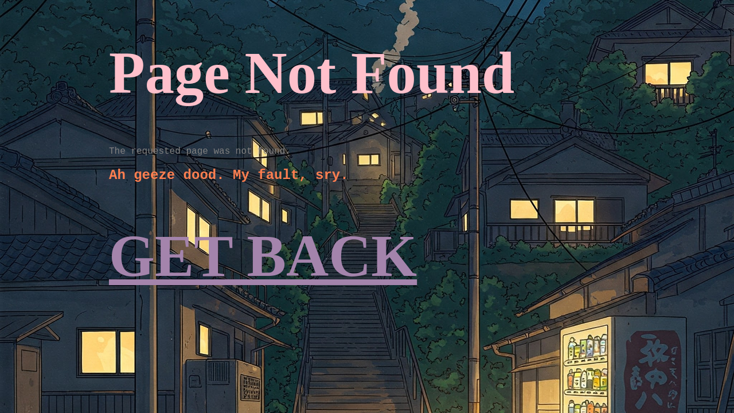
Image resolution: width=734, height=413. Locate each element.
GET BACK (263, 256)
